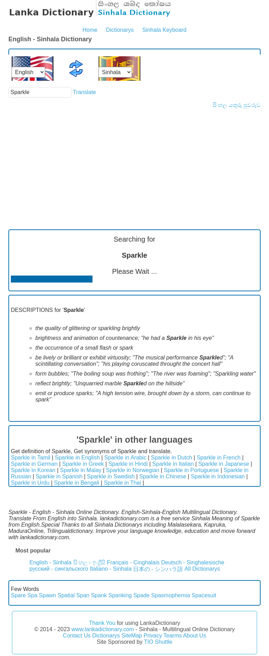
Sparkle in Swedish (110, 476)
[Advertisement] (134, 161)
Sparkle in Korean (33, 470)
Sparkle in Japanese (223, 464)
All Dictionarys (202, 569)
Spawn (47, 595)
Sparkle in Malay (80, 470)
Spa (32, 595)
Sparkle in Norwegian (132, 470)
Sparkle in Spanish (59, 476)
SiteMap (132, 636)
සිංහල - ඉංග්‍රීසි (89, 562)
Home (89, 30)
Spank (99, 595)
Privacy (153, 636)
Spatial (66, 595)
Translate (84, 92)
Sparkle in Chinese (162, 476)
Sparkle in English (77, 458)
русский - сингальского (58, 569)
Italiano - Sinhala (110, 569)
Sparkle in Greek (83, 464)
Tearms (173, 636)
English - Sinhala (50, 562)
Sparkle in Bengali (76, 483)
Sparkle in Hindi (128, 464)
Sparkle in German (34, 464)
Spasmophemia (170, 595)
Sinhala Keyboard (164, 30)
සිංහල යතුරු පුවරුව (237, 105)
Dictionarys (120, 30)
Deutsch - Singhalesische (193, 562)
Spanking (120, 595)
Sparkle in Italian (173, 464)
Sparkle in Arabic (125, 458)
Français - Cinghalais (133, 562)
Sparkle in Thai (122, 483)
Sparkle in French (218, 458)
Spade (141, 595)
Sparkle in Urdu (30, 483)
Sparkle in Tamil (30, 458)
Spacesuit (204, 595)
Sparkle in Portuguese (191, 470)
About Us (194, 636)
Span (82, 595)
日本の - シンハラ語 (158, 569)
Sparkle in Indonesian (218, 476)
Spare (18, 595)
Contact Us (77, 636)
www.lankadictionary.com (102, 629)
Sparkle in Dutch (171, 458)
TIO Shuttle (158, 642)
